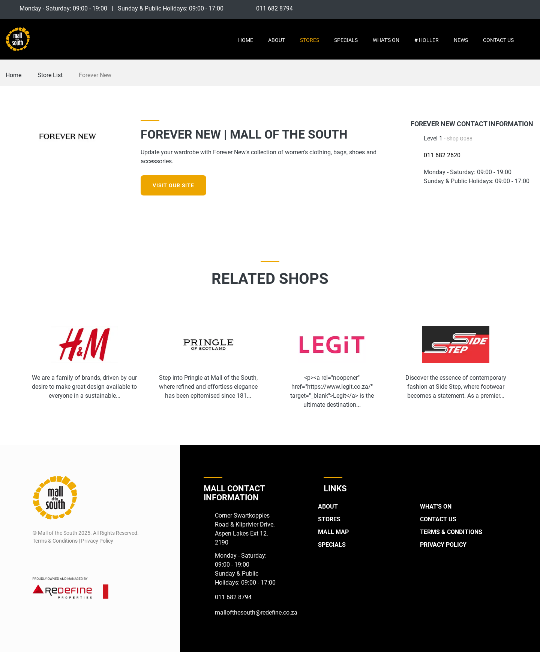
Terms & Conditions (451, 532)
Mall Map (333, 532)
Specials (346, 40)
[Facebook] (501, 8)
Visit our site (173, 185)
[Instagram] (515, 8)
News (461, 40)
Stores (309, 40)
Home (245, 40)
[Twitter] (529, 8)
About (276, 40)
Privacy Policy (443, 544)
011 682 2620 (442, 155)
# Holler (426, 40)
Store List (50, 75)
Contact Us (498, 40)
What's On (386, 40)
